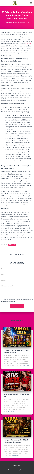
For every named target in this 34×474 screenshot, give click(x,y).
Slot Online (12, 244)
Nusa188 (28, 44)
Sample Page (17, 465)
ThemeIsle (23, 470)
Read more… (26, 365)
